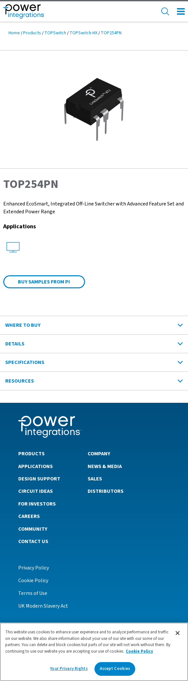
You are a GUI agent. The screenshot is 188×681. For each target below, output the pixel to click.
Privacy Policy (33, 567)
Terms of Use (32, 593)
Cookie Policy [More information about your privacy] (139, 651)
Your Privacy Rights (68, 669)
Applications (35, 466)
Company (99, 453)
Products (32, 33)
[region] (94, 652)
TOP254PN (111, 33)
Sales (95, 478)
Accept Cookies (115, 669)
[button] (94, 109)
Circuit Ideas (35, 491)
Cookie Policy (33, 580)
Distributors (105, 491)
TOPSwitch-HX (83, 33)
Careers (29, 516)
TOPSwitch (55, 33)
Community (32, 529)
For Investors (37, 503)
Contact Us (33, 541)
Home (14, 33)
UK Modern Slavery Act (43, 606)
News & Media (105, 466)
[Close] (177, 633)
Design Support (39, 478)
